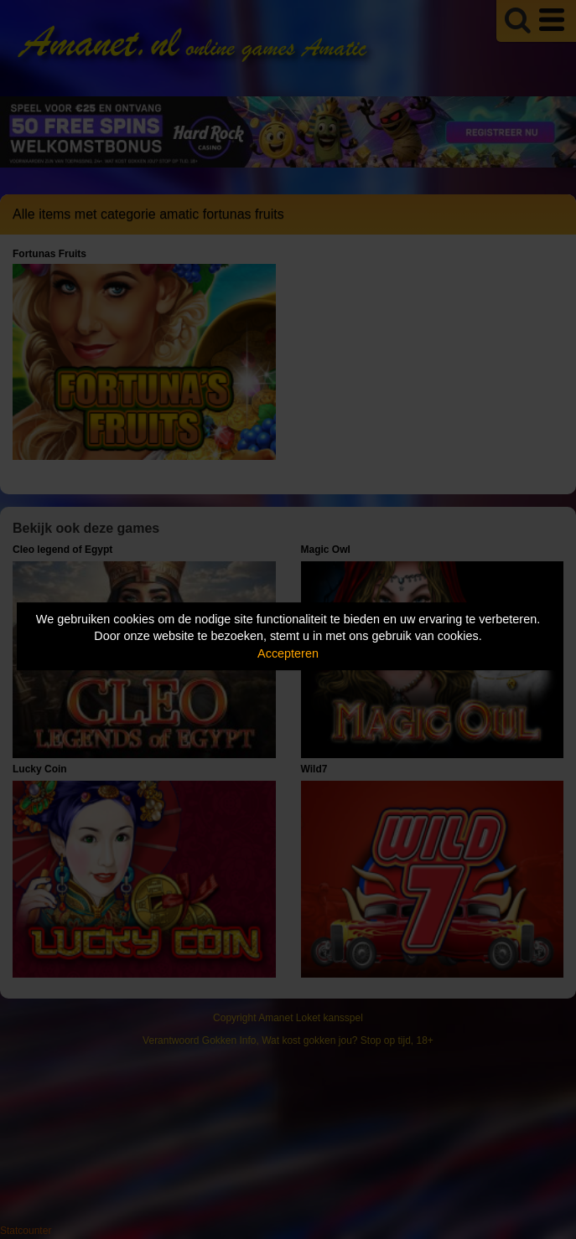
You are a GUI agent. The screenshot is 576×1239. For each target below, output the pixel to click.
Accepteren (288, 653)
